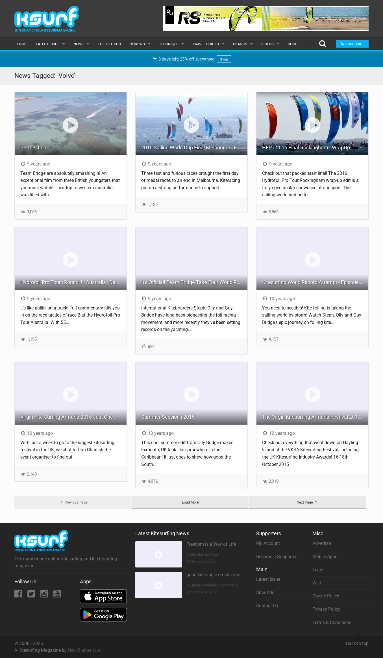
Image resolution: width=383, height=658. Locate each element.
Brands (240, 44)
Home (22, 44)
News (78, 44)
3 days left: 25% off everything (191, 59)
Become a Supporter (276, 556)
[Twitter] (31, 595)
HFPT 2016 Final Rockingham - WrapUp (306, 147)
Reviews (137, 44)
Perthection (33, 147)
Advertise (321, 543)
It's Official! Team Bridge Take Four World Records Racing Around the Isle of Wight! (194, 282)
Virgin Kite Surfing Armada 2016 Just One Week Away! (73, 417)
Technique (169, 44)
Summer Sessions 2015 (168, 417)
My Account (268, 543)
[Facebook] (18, 595)
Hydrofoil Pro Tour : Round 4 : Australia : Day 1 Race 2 (73, 282)
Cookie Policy (325, 596)
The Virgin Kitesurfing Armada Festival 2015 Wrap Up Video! (315, 417)
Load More (190, 502)
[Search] (322, 44)
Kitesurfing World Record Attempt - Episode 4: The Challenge (315, 282)
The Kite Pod (109, 44)
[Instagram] (44, 595)
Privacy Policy (326, 609)
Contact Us (267, 605)
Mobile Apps (324, 556)
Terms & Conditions (331, 622)
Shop (292, 44)
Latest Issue (47, 44)
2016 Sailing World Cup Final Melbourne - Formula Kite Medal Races (194, 147)
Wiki (316, 583)
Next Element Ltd (85, 650)
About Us (265, 592)
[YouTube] (57, 595)
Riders (267, 44)
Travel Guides (206, 44)
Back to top (357, 641)
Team (318, 569)
